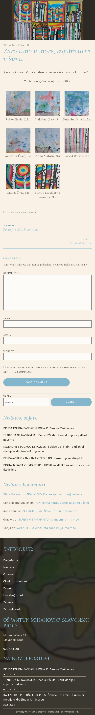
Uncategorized (13, 595)
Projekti (8, 588)
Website (8, 351)
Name (7, 318)
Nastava (8, 567)
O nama (8, 574)
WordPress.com (71, 711)
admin (25, 45)
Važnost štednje (47, 241)
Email (8, 334)
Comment (10, 273)
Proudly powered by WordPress (31, 711)
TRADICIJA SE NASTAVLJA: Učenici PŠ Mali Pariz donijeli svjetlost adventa (45, 437)
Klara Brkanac (12, 494)
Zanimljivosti (12, 609)
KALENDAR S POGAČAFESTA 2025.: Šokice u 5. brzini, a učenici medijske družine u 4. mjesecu (43, 449)
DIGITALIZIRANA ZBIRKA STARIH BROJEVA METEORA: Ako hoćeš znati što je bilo (47, 467)
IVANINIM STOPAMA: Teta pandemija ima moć (49, 519)
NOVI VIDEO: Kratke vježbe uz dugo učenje (54, 494)
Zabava (8, 602)
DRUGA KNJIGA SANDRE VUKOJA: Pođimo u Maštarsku (38, 428)
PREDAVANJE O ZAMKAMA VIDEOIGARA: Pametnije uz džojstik (43, 458)
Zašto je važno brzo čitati (47, 227)
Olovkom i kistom (27, 212)
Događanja (10, 560)
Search (8, 395)
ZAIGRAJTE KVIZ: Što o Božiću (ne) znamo (49, 511)
